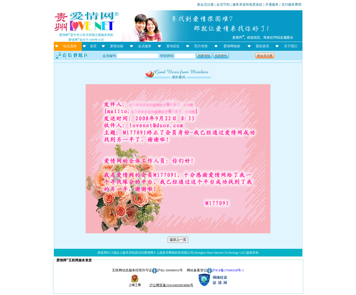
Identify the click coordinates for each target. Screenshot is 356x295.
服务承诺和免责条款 (247, 4)
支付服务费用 (291, 4)
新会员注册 (205, 4)
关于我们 (290, 46)
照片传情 (201, 46)
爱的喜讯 (262, 46)
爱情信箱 (116, 46)
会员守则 (223, 4)
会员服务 (144, 46)
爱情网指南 (231, 46)
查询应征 (173, 46)
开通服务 (272, 4)
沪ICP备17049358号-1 (228, 270)
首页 (93, 46)
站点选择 (70, 46)
